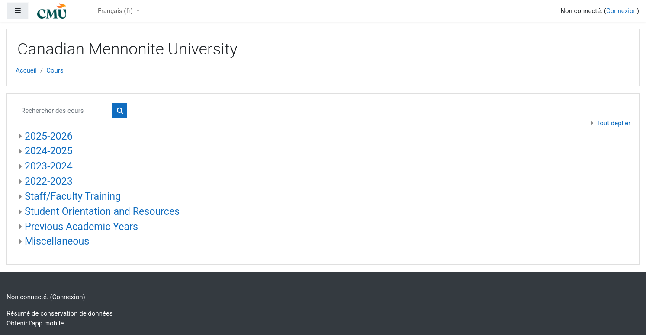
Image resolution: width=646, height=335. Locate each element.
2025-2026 (49, 136)
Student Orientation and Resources (102, 211)
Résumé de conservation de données (59, 313)
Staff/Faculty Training (73, 196)
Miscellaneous (57, 241)
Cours (54, 70)
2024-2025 (49, 151)
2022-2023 (49, 181)
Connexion (621, 11)
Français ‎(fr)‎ (116, 11)
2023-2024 (49, 166)
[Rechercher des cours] (64, 111)
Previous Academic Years (81, 226)
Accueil (26, 70)
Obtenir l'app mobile (35, 323)
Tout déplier (613, 123)
